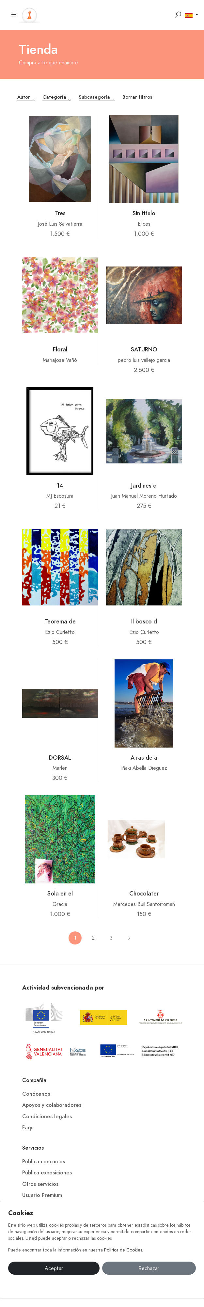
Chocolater (144, 893)
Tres (60, 213)
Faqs (27, 1127)
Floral (60, 349)
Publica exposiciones (47, 1172)
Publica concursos (43, 1161)
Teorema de (60, 621)
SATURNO (144, 349)
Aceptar (54, 1268)
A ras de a (144, 757)
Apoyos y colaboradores (51, 1105)
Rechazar (148, 1268)
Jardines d (144, 485)
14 (60, 485)
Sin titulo (144, 213)
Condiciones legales (47, 1116)
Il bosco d (144, 621)
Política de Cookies (123, 1250)
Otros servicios (40, 1184)
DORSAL (60, 757)
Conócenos (36, 1094)
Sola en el (60, 893)
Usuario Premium (42, 1195)
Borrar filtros (137, 97)
